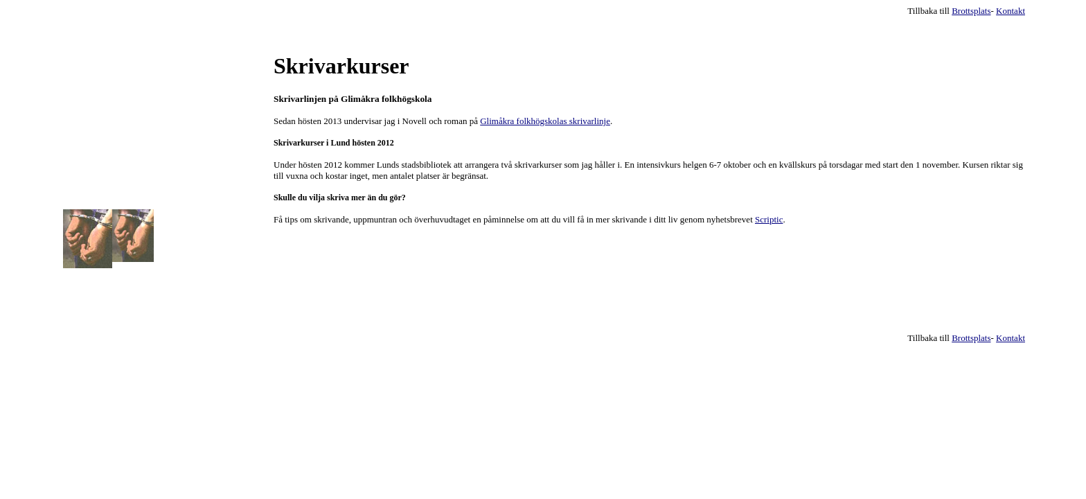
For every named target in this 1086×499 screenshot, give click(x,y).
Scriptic (769, 219)
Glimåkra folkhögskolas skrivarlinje (545, 121)
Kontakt (1010, 11)
